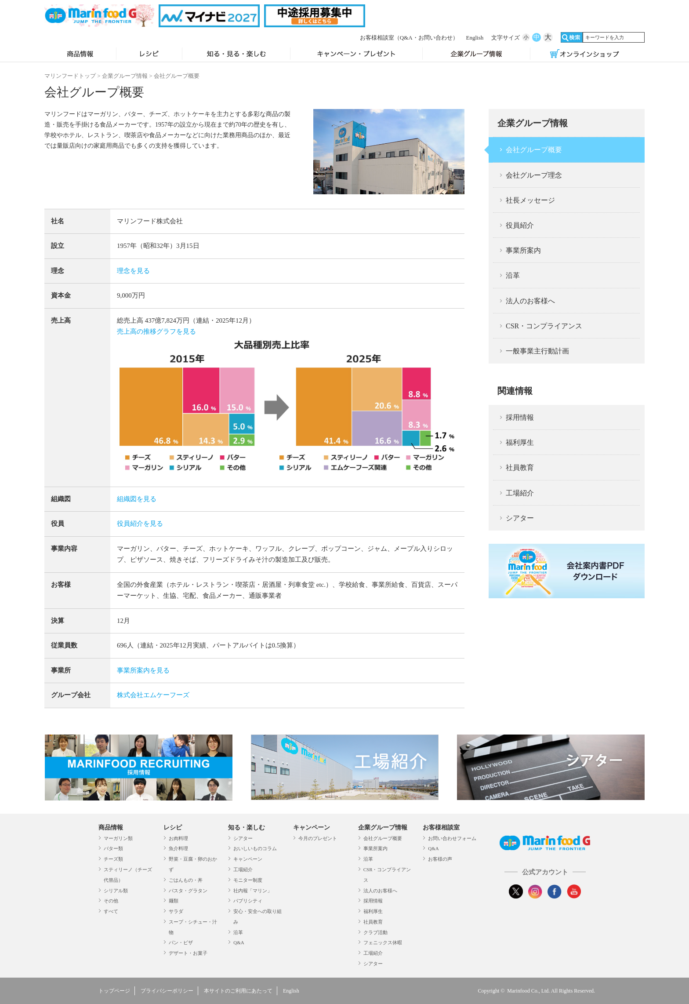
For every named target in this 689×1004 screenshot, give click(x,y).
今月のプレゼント (317, 838)
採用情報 (520, 417)
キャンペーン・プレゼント (356, 54)
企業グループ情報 (476, 54)
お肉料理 (178, 838)
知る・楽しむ (246, 827)
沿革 (513, 275)
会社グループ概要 (534, 149)
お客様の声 (440, 859)
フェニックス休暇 (382, 942)
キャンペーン (247, 859)
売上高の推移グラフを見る (156, 331)
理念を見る (133, 270)
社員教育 (520, 467)
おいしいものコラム (255, 848)
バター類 (113, 848)
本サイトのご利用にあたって (238, 991)
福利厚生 (520, 442)
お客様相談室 (409, 37)
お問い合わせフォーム (452, 838)
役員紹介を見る (140, 523)
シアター (520, 518)
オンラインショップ (584, 54)
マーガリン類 (118, 838)
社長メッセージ (530, 200)
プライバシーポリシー (167, 991)
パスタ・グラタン (188, 890)
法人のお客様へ (530, 301)
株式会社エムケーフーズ (153, 694)
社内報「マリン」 (252, 890)
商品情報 (80, 54)
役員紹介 (520, 225)
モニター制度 (247, 880)
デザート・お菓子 (188, 953)
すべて (111, 911)
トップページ (114, 991)
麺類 (173, 900)
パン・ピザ (181, 942)
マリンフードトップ (70, 76)
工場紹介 (520, 493)
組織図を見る (136, 498)
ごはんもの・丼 (186, 880)
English (475, 37)
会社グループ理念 (534, 175)
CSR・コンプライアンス (544, 326)
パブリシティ (247, 900)
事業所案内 (523, 250)
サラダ (176, 911)
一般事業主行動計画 (537, 351)
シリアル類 (116, 890)
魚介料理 (178, 848)
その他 (111, 900)
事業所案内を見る (143, 670)
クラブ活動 (375, 932)
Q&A (238, 942)
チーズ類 (113, 859)
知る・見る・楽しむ (236, 54)
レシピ (149, 54)
